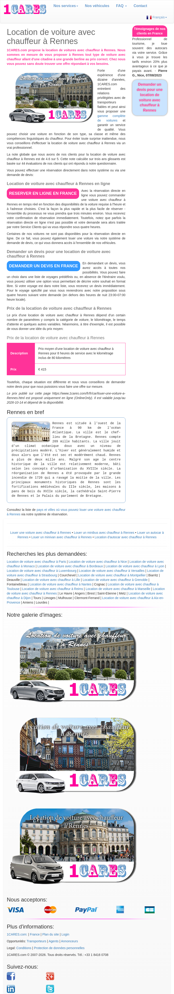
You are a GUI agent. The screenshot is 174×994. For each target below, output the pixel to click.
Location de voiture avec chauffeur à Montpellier (112, 575)
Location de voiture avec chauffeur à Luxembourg (41, 571)
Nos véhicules (97, 6)
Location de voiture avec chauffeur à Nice (98, 561)
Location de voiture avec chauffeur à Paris (36, 561)
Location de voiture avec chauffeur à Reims (52, 589)
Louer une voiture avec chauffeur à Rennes (40, 532)
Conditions (23, 948)
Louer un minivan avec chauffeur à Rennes (61, 537)
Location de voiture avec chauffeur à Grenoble (115, 580)
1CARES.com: (17, 934)
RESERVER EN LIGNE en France (43, 193)
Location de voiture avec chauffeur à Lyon (135, 566)
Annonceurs (69, 941)
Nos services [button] (65, 6)
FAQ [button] (121, 6)
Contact (140, 6)
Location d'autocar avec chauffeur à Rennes (126, 537)
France (35, 934)
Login (65, 934)
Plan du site (50, 934)
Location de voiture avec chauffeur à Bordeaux (70, 566)
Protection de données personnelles (59, 948)
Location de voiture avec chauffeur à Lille (51, 580)
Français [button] (157, 17)
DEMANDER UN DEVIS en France (43, 266)
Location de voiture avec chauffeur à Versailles (112, 571)
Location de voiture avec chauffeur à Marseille (118, 589)
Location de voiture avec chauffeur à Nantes (60, 584)
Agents (54, 941)
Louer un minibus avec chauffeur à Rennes (104, 532)
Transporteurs (36, 941)
